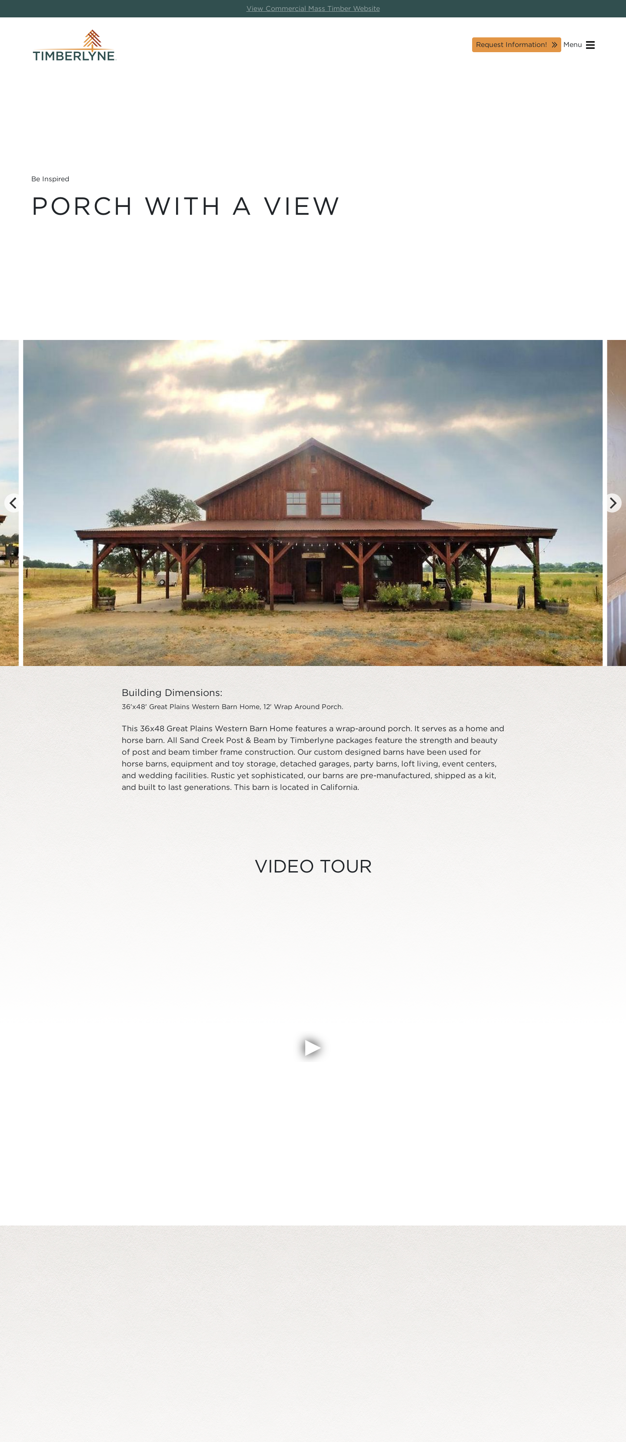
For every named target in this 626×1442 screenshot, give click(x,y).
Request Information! (511, 44)
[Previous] (13, 503)
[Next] (612, 503)
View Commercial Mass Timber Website (313, 8)
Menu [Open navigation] (579, 45)
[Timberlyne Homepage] (74, 45)
